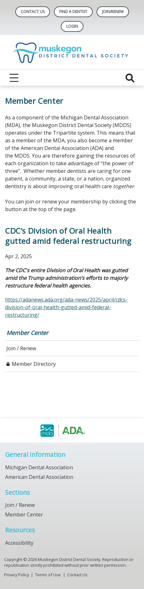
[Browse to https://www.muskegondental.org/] (72, 430)
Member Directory (34, 363)
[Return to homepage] (72, 52)
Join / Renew (21, 348)
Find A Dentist (73, 11)
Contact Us (33, 11)
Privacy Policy (16, 575)
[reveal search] (130, 78)
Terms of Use (48, 575)
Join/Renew (113, 11)
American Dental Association (39, 476)
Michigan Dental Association (39, 467)
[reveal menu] (14, 78)
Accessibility (19, 542)
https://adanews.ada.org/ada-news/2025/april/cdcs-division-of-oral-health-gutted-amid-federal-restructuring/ (66, 307)
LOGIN (72, 26)
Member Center (27, 333)
